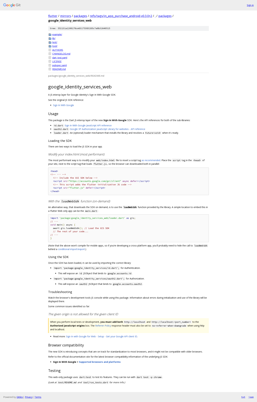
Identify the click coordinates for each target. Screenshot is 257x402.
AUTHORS (57, 49)
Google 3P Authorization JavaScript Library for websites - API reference (107, 129)
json (251, 396)
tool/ (54, 46)
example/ (57, 34)
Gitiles (20, 397)
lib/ (53, 38)
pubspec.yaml (59, 65)
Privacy (28, 397)
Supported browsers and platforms (100, 361)
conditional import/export (71, 249)
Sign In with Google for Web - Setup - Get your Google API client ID (101, 336)
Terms (37, 397)
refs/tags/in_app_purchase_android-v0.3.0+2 (121, 16)
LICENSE (56, 61)
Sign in (250, 5)
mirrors (65, 16)
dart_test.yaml (59, 57)
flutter (52, 16)
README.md (59, 69)
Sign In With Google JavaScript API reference (88, 125)
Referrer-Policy (103, 325)
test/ (54, 42)
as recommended (151, 160)
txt (243, 396)
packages (80, 16)
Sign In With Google (63, 105)
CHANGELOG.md (61, 53)
